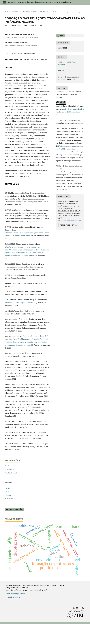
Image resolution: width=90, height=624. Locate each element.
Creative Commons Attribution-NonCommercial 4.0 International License (70, 112)
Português (9, 499)
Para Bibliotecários (11, 473)
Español (8, 492)
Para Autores (9, 469)
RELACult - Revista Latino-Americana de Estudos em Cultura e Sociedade (39, 2)
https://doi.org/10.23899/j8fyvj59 (22, 53)
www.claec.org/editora (15, 594)
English (7, 488)
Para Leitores (9, 466)
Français (8, 495)
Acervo (14, 12)
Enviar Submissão (14, 509)
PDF (61, 36)
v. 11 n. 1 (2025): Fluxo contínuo (32, 12)
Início (7, 12)
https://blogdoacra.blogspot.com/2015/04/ (21, 303)
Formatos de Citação (69, 225)
